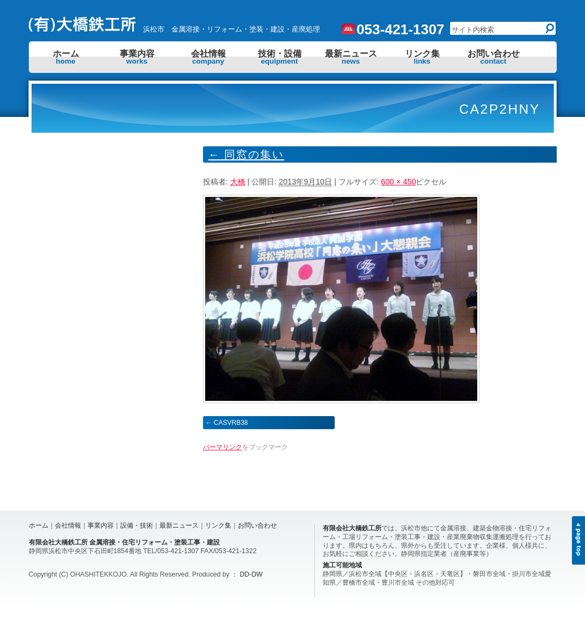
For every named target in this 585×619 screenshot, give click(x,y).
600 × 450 (398, 181)
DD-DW (251, 574)
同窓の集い (246, 154)
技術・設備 (280, 57)
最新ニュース (351, 57)
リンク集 (422, 57)
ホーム (66, 57)
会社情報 (208, 57)
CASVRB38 (231, 422)
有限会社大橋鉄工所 (352, 528)
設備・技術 (136, 525)
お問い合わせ (493, 57)
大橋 (237, 181)
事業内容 (137, 57)
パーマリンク (222, 447)
